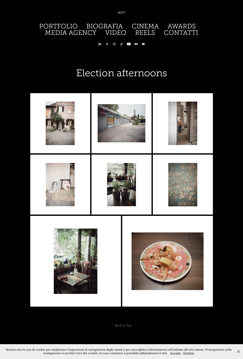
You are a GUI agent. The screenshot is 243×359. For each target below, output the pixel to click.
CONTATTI (181, 32)
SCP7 (121, 12)
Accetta (175, 353)
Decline (188, 353)
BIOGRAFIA (104, 26)
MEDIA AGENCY (70, 32)
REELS (145, 32)
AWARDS (182, 26)
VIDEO (115, 32)
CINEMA (145, 26)
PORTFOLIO (58, 26)
